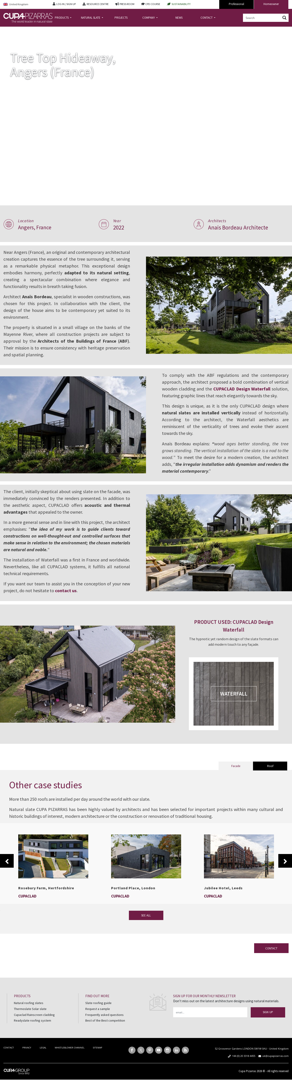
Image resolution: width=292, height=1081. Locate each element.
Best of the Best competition (105, 1027)
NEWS (178, 18)
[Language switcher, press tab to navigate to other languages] (24, 4)
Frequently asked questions (104, 1021)
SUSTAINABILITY (181, 4)
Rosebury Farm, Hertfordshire (46, 894)
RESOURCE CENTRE (98, 4)
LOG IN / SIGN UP (66, 4)
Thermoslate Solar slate (30, 1015)
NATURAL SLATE (91, 18)
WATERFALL (235, 700)
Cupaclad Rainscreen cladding (34, 1021)
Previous (7, 867)
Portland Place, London (133, 894)
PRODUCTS (62, 18)
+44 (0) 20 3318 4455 (243, 1062)
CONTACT (207, 18)
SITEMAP (97, 1054)
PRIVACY (26, 1054)
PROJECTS (121, 18)
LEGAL (43, 1054)
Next (285, 867)
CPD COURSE (152, 4)
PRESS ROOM (127, 4)
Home (7, 30)
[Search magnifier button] (284, 18)
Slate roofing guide (98, 1010)
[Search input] (262, 18)
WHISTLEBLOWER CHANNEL (69, 1054)
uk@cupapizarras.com (275, 1062)
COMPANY (149, 18)
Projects (22, 30)
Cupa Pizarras (247, 1078)
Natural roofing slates (28, 1010)
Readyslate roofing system (32, 1027)
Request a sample (97, 1015)
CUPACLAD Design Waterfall (260, 389)
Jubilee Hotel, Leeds (223, 894)
